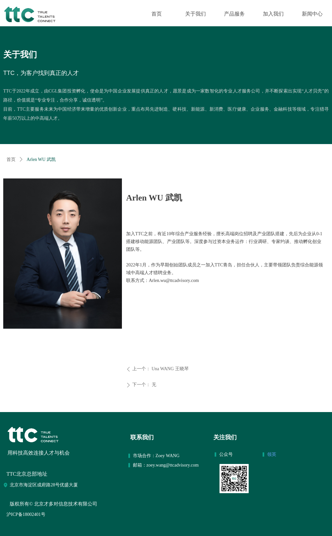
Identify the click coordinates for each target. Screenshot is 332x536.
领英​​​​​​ (272, 454)
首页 (11, 159)
